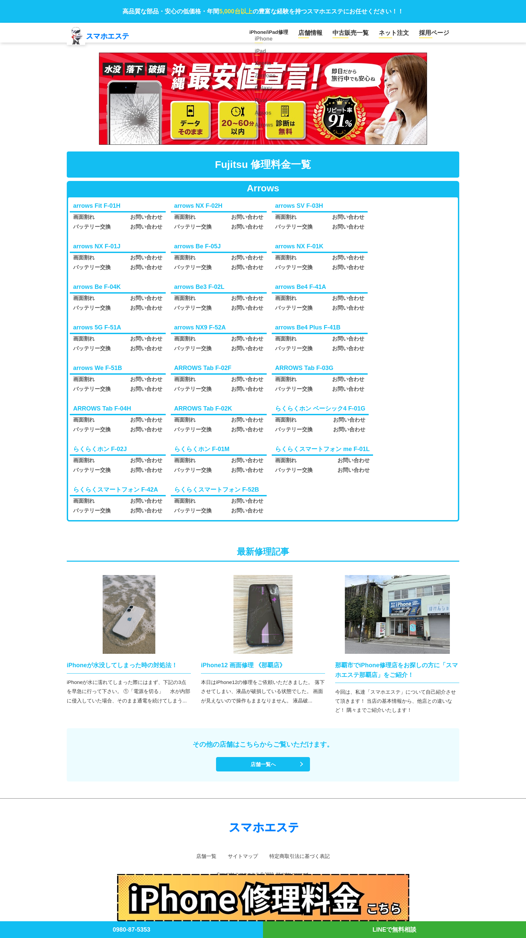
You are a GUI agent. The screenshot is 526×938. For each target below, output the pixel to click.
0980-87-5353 (131, 929)
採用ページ (436, 35)
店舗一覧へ (263, 769)
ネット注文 (401, 35)
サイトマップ (241, 862)
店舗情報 (328, 35)
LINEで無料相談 (394, 929)
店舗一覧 (203, 862)
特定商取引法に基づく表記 (301, 862)
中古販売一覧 (364, 35)
